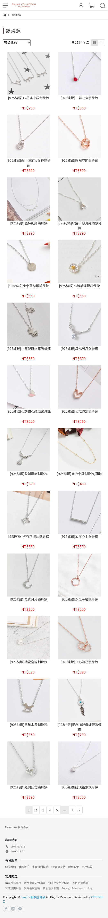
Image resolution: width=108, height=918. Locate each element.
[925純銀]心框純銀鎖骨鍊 (79, 411)
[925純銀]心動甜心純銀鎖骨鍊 (29, 411)
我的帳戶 (24, 867)
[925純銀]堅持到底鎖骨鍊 (28, 223)
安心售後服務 (51, 888)
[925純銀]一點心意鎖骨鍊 (79, 97)
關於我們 (10, 867)
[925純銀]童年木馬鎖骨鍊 (28, 724)
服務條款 (87, 867)
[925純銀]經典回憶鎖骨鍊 (28, 787)
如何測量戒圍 (80, 883)
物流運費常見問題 (58, 883)
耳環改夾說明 (13, 888)
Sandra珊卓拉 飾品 (33, 897)
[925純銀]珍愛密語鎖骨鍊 (28, 661)
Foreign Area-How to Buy (77, 888)
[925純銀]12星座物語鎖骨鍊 (28, 97)
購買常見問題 (13, 883)
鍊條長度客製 (32, 888)
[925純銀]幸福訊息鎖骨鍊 (79, 348)
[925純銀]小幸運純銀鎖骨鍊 (28, 285)
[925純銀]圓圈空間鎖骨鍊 (79, 160)
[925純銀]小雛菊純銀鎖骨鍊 (79, 285)
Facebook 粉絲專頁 (16, 827)
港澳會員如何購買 (34, 883)
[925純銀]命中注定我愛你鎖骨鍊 (29, 163)
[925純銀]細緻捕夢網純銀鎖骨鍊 (79, 727)
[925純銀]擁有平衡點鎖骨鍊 (28, 536)
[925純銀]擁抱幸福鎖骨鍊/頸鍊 (79, 473)
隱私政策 (73, 867)
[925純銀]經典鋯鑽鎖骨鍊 (79, 787)
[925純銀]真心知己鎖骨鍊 (79, 661)
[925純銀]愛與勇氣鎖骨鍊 (28, 473)
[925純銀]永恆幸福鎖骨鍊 (79, 599)
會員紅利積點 (40, 867)
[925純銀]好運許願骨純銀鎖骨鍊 (79, 225)
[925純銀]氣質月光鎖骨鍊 (28, 599)
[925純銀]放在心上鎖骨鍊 (79, 536)
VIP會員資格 (58, 867)
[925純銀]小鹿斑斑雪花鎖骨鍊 (29, 348)
